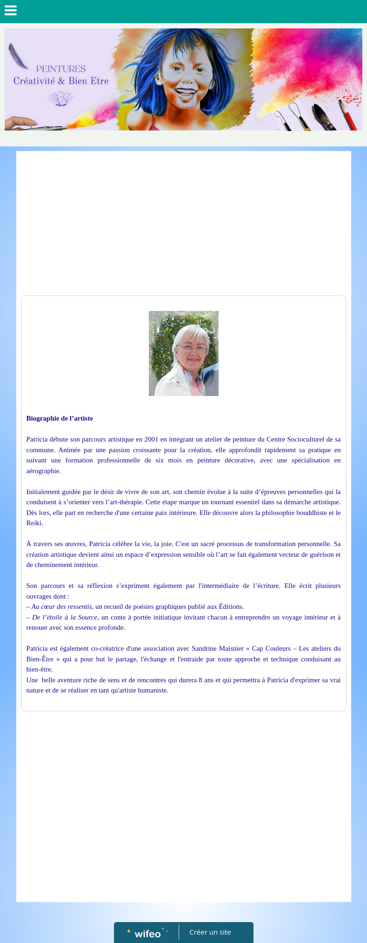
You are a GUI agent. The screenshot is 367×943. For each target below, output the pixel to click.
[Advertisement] (184, 225)
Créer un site (210, 931)
